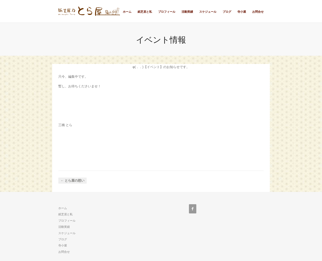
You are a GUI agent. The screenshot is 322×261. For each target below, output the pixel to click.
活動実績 (187, 11)
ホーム (127, 11)
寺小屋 (241, 11)
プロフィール (166, 11)
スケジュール (207, 11)
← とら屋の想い (72, 180)
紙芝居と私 (145, 11)
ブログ (227, 11)
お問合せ (258, 11)
